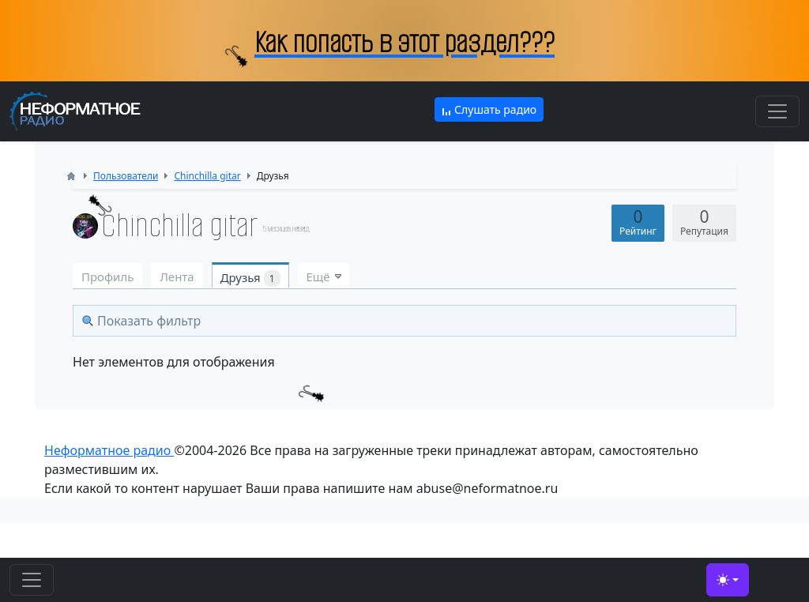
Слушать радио (489, 109)
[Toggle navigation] (777, 111)
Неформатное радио (109, 450)
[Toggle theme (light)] (727, 579)
